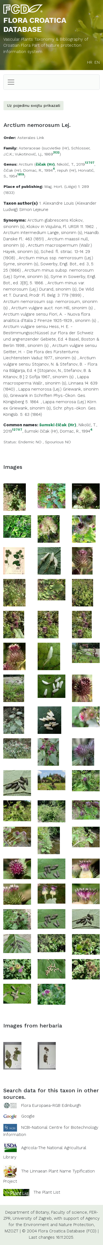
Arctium (26, 164)
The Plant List (47, 1192)
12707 (89, 163)
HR (89, 62)
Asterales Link (30, 137)
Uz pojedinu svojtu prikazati (33, 105)
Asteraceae (29, 148)
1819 (20, 174)
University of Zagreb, (32, 1218)
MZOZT (11, 1231)
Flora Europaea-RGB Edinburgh (51, 1105)
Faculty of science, (69, 1212)
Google (28, 1116)
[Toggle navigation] (11, 82)
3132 (56, 152)
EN (97, 62)
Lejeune (40, 209)
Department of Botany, (27, 1212)
